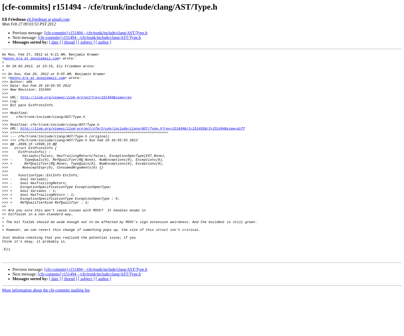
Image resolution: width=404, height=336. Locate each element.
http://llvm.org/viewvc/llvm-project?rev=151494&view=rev (76, 106)
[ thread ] (69, 42)
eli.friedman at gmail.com (48, 19)
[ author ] (103, 42)
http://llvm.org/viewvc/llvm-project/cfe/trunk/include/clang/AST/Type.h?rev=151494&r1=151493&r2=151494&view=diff (132, 144)
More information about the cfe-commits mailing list (46, 331)
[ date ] (55, 42)
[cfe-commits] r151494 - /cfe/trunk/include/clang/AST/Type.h (95, 33)
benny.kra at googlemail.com (31, 59)
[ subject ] (86, 42)
